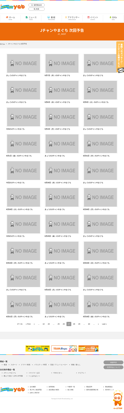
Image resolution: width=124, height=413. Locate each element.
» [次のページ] (98, 324)
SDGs (113, 18)
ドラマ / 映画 (25, 365)
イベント (92, 18)
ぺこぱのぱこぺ (34, 376)
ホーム (10, 18)
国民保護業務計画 (92, 390)
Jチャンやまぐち (10, 373)
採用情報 (52, 387)
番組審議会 (109, 387)
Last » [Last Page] (104, 324)
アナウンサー (72, 18)
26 (64, 324)
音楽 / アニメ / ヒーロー (59, 365)
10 (44, 324)
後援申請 (113, 362)
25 (59, 324)
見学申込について (113, 367)
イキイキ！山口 (34, 373)
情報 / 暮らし (76, 365)
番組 (51, 18)
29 (79, 324)
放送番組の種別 (54, 390)
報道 (5, 365)
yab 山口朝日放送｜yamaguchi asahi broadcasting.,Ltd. (12, 7)
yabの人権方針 (35, 393)
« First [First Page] (28, 324)
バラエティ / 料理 (40, 365)
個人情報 (70, 390)
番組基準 (89, 387)
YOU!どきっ (57, 373)
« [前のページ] (34, 324)
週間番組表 (38, 5)
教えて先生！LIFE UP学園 (13, 376)
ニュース (31, 18)
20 (49, 324)
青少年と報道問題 (36, 390)
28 (74, 324)
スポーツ (14, 365)
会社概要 (33, 387)
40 (89, 324)
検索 (37, 9)
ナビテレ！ (82, 373)
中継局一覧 (71, 387)
